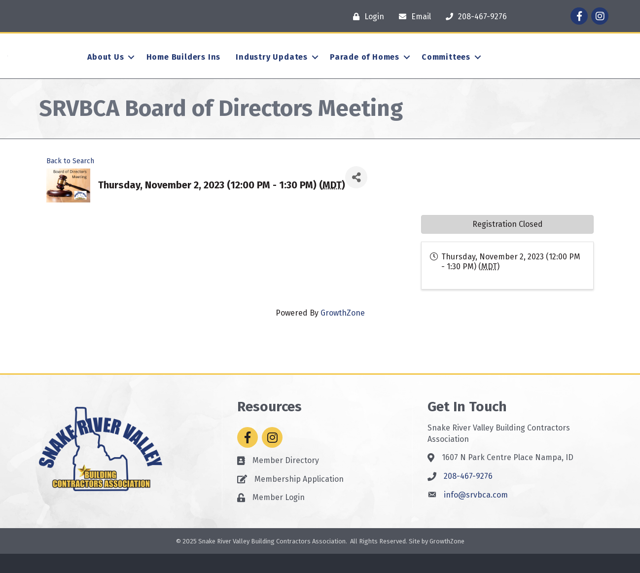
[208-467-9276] (474, 16)
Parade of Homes (364, 67)
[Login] (366, 16)
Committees (446, 67)
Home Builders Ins (183, 67)
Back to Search (70, 180)
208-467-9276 (468, 496)
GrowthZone (342, 332)
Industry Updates (272, 67)
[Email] (412, 16)
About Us (105, 67)
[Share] (356, 197)
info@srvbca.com (476, 514)
